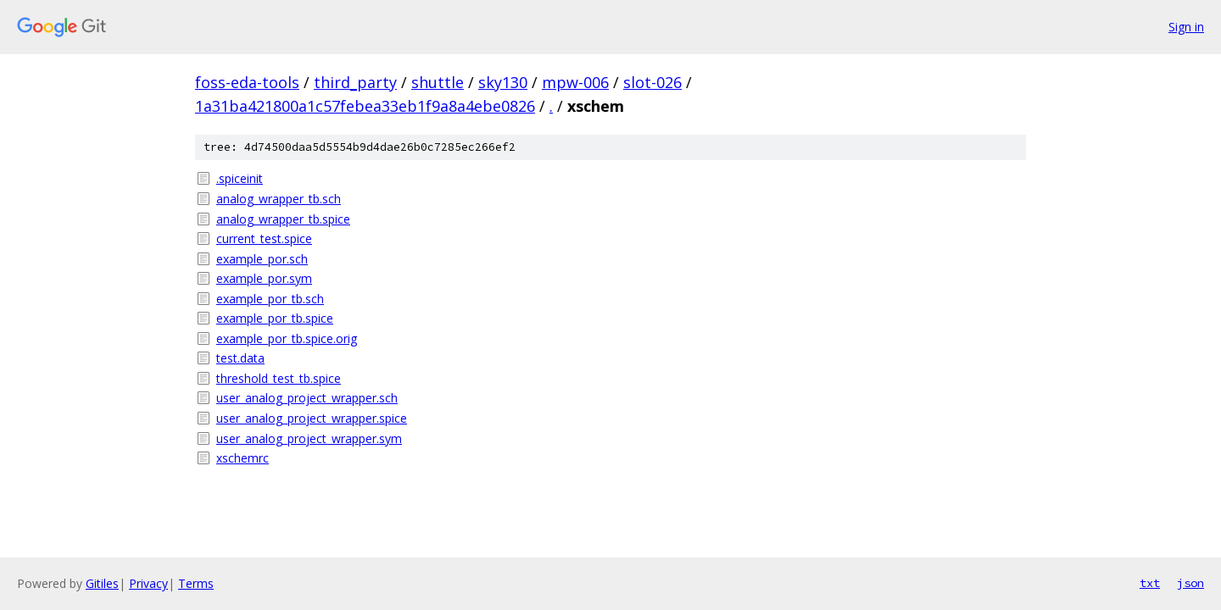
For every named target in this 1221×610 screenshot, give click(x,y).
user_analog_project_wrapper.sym (309, 438)
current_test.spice (264, 238)
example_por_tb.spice (274, 318)
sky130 (502, 82)
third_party (355, 82)
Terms (196, 583)
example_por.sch (262, 259)
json (1190, 583)
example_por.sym (264, 278)
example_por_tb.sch (270, 299)
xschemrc (242, 458)
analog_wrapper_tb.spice (283, 219)
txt (1150, 583)
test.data (240, 358)
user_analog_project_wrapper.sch (307, 398)
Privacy (148, 583)
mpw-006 (575, 82)
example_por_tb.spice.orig (286, 338)
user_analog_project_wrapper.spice (311, 418)
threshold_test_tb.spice (278, 378)
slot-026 (652, 82)
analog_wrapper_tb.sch (278, 199)
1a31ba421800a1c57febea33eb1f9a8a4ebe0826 (365, 106)
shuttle (437, 82)
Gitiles (102, 583)
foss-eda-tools (247, 82)
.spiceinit (239, 178)
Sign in (1186, 27)
